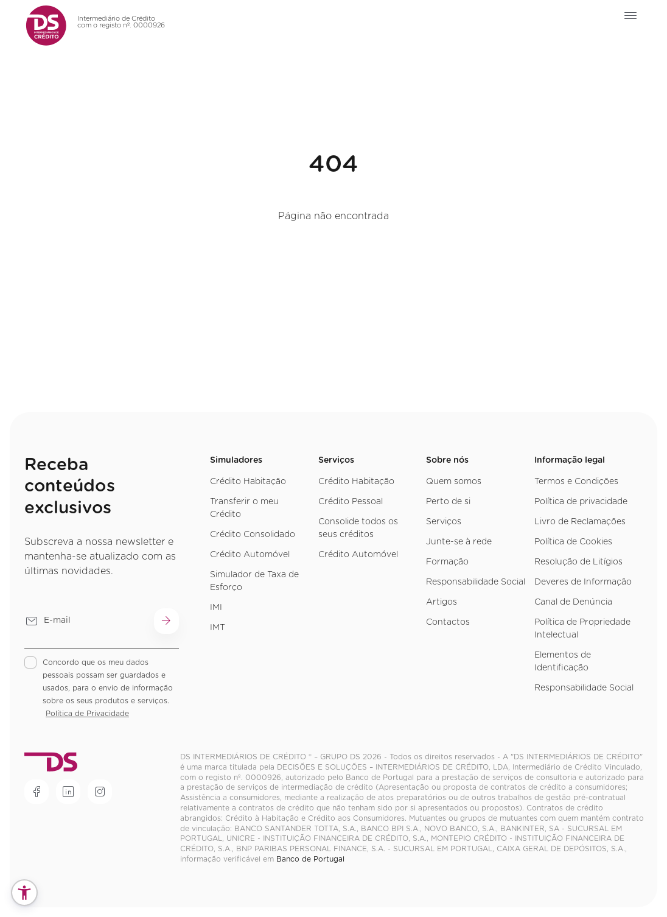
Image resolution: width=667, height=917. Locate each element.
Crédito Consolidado (252, 534)
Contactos (448, 622)
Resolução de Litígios (578, 562)
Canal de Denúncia (573, 602)
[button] (24, 892)
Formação (447, 562)
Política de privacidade (580, 501)
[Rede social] (36, 791)
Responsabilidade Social (475, 582)
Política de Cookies (573, 542)
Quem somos (453, 481)
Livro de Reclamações (580, 522)
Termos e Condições (576, 481)
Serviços (443, 522)
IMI (216, 607)
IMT (217, 628)
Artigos (441, 602)
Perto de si (448, 501)
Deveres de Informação (583, 582)
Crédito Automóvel (250, 554)
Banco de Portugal (310, 859)
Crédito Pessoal (350, 501)
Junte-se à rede (459, 542)
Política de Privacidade (87, 713)
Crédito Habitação (248, 481)
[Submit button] (166, 621)
